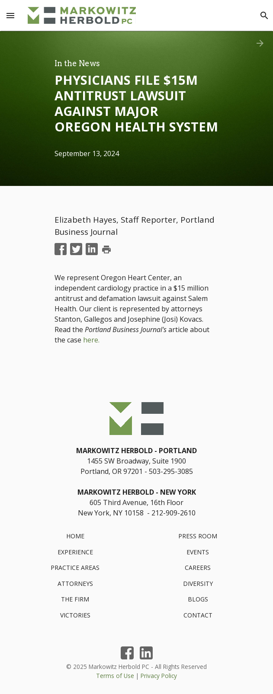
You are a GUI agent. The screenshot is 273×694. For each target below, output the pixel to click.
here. (91, 340)
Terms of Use (115, 676)
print (106, 249)
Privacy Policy (159, 676)
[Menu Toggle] (10, 15)
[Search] (264, 15)
